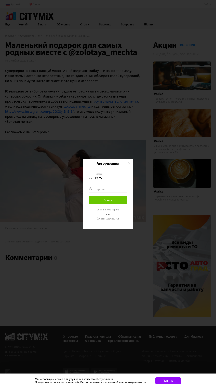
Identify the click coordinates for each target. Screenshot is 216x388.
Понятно (168, 380)
